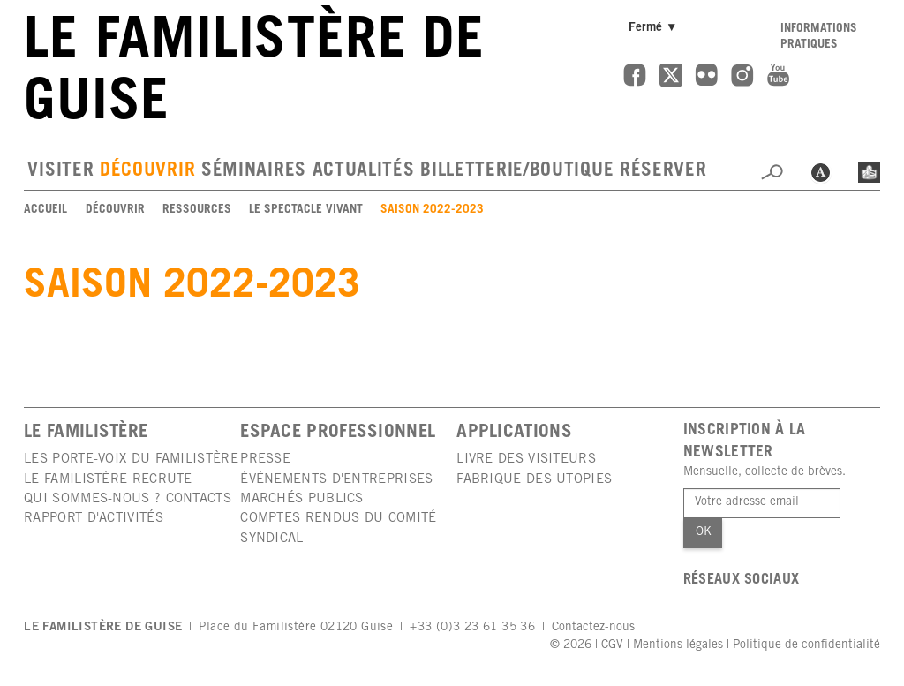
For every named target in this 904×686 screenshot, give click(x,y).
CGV (612, 645)
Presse (265, 459)
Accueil (45, 210)
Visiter (60, 171)
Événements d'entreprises (336, 479)
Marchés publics (302, 499)
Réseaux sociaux (741, 580)
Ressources (196, 210)
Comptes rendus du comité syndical (338, 528)
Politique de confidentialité (806, 645)
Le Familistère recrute (108, 479)
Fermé (655, 27)
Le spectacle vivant (306, 210)
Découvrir (147, 171)
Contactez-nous (593, 628)
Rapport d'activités (93, 518)
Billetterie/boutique (517, 171)
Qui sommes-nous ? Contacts (127, 499)
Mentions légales (678, 645)
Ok (704, 532)
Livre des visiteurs (526, 459)
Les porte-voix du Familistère (131, 459)
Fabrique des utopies (534, 479)
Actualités (364, 171)
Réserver (663, 171)
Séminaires (253, 171)
